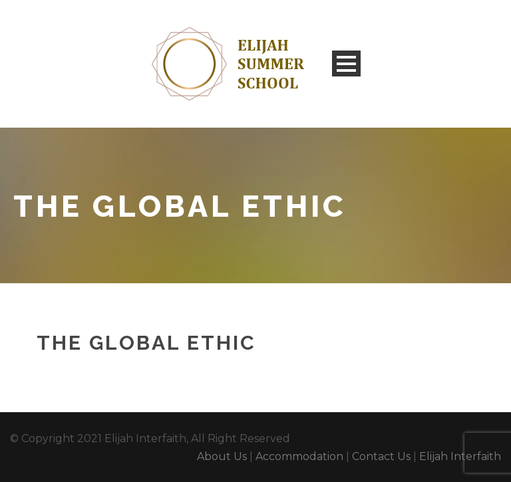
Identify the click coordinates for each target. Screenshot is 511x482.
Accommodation (299, 456)
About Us (222, 456)
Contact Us (381, 456)
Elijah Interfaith (460, 456)
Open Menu (346, 63)
